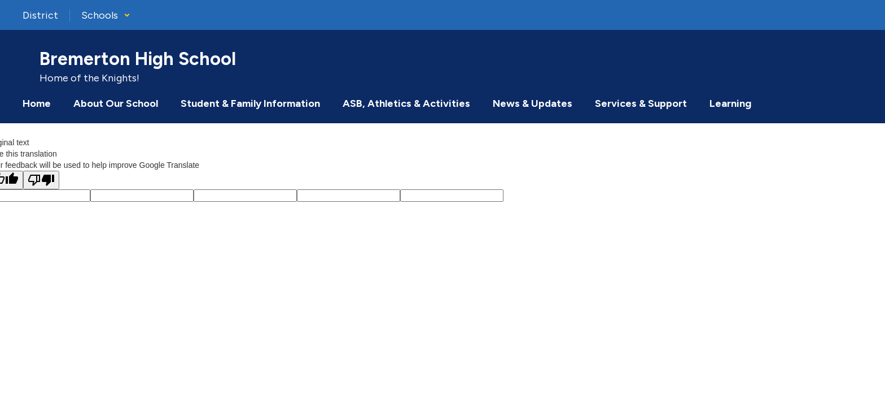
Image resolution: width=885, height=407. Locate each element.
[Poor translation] (41, 180)
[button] (105, 15)
